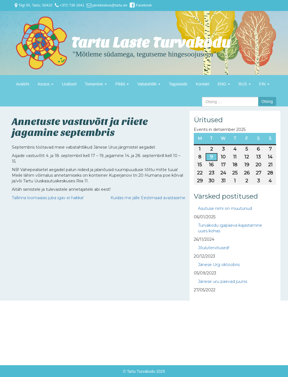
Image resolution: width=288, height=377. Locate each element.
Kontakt (202, 84)
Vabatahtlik (148, 84)
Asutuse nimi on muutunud (225, 208)
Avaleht (22, 84)
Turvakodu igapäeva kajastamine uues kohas (230, 228)
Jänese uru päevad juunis (222, 281)
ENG (224, 84)
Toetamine (96, 84)
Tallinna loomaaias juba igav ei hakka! (48, 197)
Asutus (45, 84)
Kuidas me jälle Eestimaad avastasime (148, 197)
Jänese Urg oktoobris (219, 264)
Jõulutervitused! (213, 247)
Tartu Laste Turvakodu (151, 42)
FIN (264, 84)
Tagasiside (178, 84)
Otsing (267, 101)
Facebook (141, 5)
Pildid (122, 84)
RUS (244, 84)
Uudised (69, 84)
